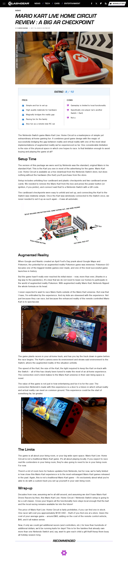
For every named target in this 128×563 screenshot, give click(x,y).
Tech (47, 3)
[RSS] (106, 4)
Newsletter (117, 4)
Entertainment (72, 3)
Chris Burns (23, 28)
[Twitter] (96, 4)
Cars (57, 3)
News (37, 3)
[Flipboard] (101, 4)
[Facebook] (92, 4)
